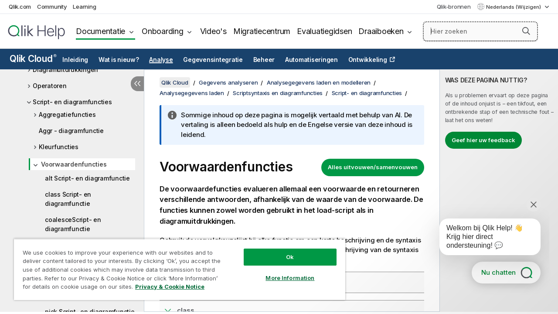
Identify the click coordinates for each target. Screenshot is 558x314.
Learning (84, 6)
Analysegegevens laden (192, 92)
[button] (526, 31)
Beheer (264, 59)
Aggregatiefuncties (67, 114)
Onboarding (163, 31)
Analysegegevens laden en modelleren (319, 82)
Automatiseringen (311, 59)
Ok (283, 250)
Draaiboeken (380, 31)
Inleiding (75, 59)
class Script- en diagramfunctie (68, 199)
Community (52, 6)
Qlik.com (20, 6)
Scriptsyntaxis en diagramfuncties (278, 92)
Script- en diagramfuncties (72, 102)
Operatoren (50, 85)
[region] (175, 266)
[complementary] (499, 190)
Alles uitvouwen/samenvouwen (373, 167)
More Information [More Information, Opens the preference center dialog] (283, 271)
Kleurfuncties (58, 146)
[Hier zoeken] (480, 31)
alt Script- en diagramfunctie (87, 178)
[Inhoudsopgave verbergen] (137, 83)
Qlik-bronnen (454, 6)
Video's (213, 31)
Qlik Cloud (33, 58)
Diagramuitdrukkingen (65, 69)
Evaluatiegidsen (324, 31)
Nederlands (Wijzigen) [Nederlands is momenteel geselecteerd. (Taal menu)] (514, 7)
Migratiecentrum (261, 31)
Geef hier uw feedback (483, 140)
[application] (483, 238)
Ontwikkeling (367, 59)
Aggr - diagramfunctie (71, 130)
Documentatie (100, 31)
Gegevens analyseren (228, 82)
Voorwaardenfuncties (73, 164)
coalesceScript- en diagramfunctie (73, 224)
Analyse (161, 59)
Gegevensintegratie (213, 59)
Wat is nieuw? (119, 59)
